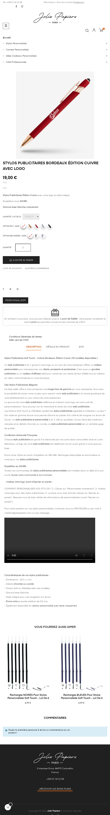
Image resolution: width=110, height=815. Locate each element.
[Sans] (23, 226)
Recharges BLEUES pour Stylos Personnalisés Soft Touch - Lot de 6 (82, 696)
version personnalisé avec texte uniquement (54, 605)
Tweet (10, 289)
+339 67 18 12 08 (55, 779)
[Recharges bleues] (43, 235)
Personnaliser (15, 300)
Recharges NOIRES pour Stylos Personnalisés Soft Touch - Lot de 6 (28, 696)
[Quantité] (30, 217)
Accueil (7, 38)
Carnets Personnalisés (17, 50)
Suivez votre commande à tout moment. (31, 475)
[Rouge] (36, 226)
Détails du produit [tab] (57, 347)
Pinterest (18, 289)
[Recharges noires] (36, 235)
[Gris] (43, 226)
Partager (3, 289)
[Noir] (49, 226)
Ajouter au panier (21, 260)
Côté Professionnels (16, 62)
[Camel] (29, 226)
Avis (82, 347)
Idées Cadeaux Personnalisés (21, 56)
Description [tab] (32, 347)
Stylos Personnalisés (16, 43)
